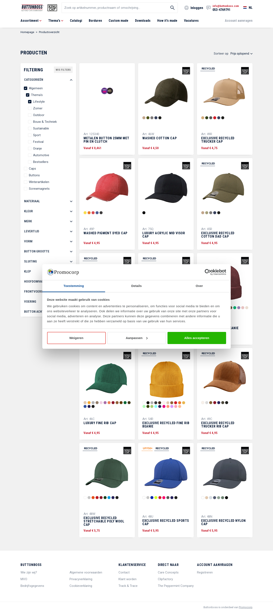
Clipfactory (165, 579)
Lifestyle (39, 102)
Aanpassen (137, 338)
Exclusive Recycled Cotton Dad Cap (217, 234)
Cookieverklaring (81, 586)
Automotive (41, 155)
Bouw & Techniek (45, 122)
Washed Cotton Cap (159, 138)
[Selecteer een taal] (245, 7)
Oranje (37, 148)
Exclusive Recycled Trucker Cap (217, 139)
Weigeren (76, 338)
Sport (37, 135)
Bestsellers (40, 162)
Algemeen (36, 88)
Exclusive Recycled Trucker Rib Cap (217, 424)
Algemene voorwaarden (86, 572)
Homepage (27, 32)
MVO (24, 579)
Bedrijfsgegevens (32, 586)
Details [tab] (136, 286)
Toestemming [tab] (73, 286)
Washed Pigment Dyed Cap (105, 233)
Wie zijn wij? (29, 572)
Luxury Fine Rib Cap (100, 423)
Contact (124, 572)
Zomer (37, 108)
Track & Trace (128, 586)
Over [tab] (199, 286)
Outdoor (38, 115)
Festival (38, 142)
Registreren (205, 572)
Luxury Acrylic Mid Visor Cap (163, 234)
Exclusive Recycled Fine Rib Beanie (165, 424)
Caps (32, 168)
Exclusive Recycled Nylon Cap (223, 522)
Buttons (34, 175)
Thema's (37, 95)
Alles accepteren (196, 338)
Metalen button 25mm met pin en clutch (106, 139)
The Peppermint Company (176, 586)
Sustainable (41, 128)
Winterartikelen (39, 182)
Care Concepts (168, 572)
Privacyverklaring (81, 579)
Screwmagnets (39, 189)
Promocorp (245, 607)
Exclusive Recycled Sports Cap (165, 522)
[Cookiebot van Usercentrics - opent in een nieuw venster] (207, 272)
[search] (120, 8)
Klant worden (127, 579)
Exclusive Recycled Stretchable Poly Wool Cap (104, 521)
